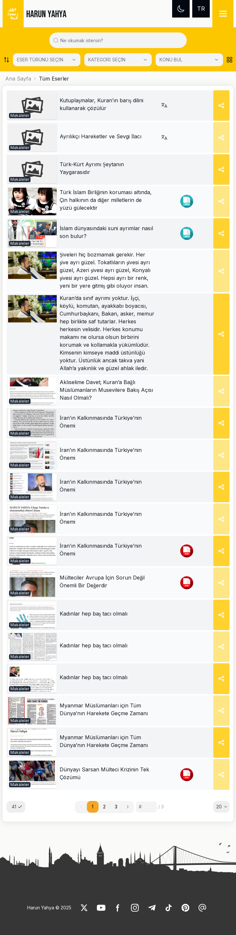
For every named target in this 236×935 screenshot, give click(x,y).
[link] (32, 105)
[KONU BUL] (189, 59)
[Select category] (46, 59)
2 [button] (104, 806)
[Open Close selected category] (216, 60)
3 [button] (116, 806)
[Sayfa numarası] (146, 807)
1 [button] (92, 806)
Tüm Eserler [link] (54, 78)
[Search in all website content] (120, 40)
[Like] (84, 907)
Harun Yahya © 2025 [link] (49, 907)
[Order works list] (6, 59)
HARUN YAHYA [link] (46, 14)
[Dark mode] (181, 9)
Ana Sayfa (18, 78)
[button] (128, 807)
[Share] (221, 105)
